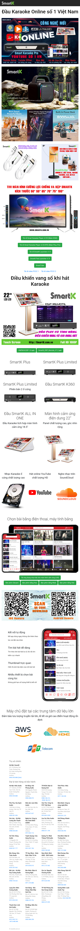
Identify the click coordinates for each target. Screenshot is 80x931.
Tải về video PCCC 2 (48, 271)
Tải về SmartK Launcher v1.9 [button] (40, 252)
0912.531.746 (29, 848)
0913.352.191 (13, 919)
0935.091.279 (62, 815)
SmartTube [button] (40, 265)
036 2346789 (67, 898)
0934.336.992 (62, 831)
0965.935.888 (13, 796)
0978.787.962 (13, 867)
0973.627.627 (29, 813)
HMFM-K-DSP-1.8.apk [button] (26, 350)
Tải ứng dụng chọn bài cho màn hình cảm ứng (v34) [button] (40, 578)
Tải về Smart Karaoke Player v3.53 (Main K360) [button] (40, 238)
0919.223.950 (46, 881)
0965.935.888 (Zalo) (15, 777)
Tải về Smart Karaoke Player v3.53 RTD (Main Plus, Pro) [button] (40, 245)
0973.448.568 (14, 921)
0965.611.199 (46, 830)
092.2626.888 (62, 867)
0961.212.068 (62, 850)
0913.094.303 (13, 900)
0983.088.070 (29, 798)
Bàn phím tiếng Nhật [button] (48, 583)
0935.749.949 (46, 850)
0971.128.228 (62, 796)
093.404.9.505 (46, 815)
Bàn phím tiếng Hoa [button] (29, 583)
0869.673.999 (46, 902)
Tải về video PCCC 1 (31, 271)
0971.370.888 (29, 883)
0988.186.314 (46, 798)
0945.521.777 (13, 848)
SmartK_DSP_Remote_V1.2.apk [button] (50, 350)
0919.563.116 (29, 833)
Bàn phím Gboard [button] (12, 583)
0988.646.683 (13, 831)
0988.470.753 (29, 900)
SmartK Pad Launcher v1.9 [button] (40, 259)
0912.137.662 (46, 865)
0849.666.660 (62, 885)
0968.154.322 (13, 881)
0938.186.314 (46, 800)
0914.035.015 (29, 865)
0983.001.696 (13, 815)
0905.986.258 (29, 919)
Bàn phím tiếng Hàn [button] (67, 583)
